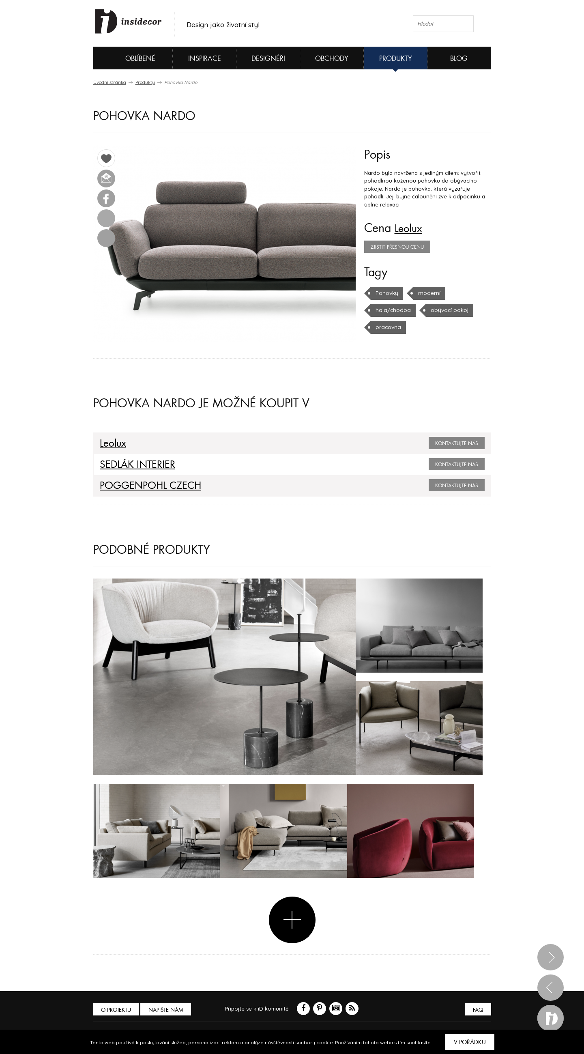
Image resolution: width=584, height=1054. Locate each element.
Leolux (410, 228)
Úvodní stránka (109, 82)
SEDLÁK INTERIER (134, 464)
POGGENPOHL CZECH (146, 485)
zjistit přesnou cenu (397, 247)
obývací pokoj (446, 310)
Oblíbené (126, 58)
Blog (459, 58)
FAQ (477, 1009)
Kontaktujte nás (456, 443)
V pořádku (470, 1042)
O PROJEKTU (117, 1009)
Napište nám (167, 1009)
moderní (427, 293)
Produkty (395, 58)
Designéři (268, 58)
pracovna (388, 327)
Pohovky (386, 293)
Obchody (331, 58)
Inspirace (204, 58)
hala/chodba (392, 310)
